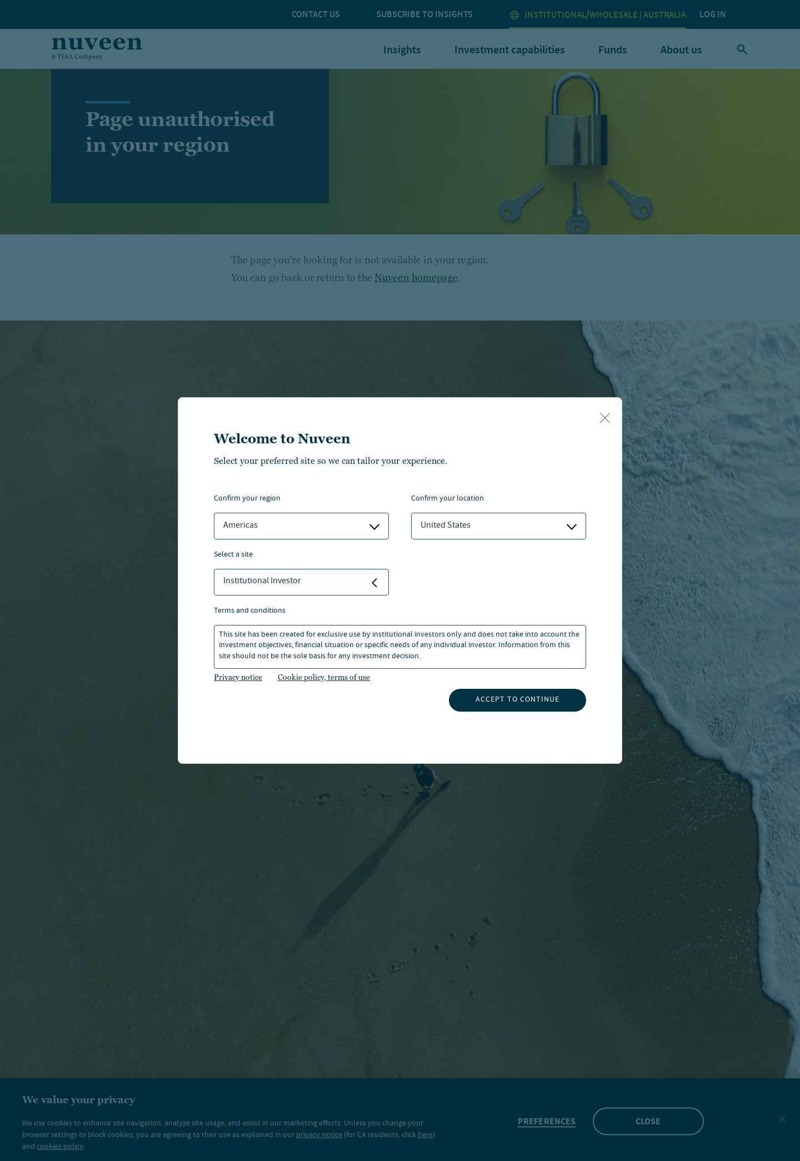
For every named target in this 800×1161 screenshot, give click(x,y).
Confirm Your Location (447, 499)
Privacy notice (238, 677)
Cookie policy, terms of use (324, 677)
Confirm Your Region (247, 499)
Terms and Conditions (250, 611)
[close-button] (605, 419)
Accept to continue (517, 700)
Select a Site (233, 555)
